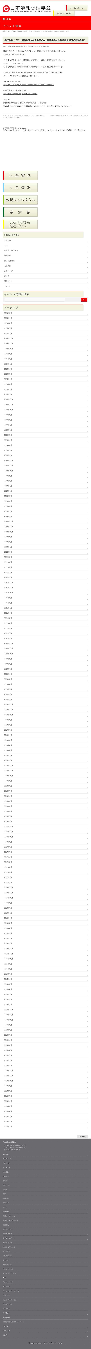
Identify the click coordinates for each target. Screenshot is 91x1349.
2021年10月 (8, 593)
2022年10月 (8, 532)
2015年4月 (8, 989)
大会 (6, 245)
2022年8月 (8, 542)
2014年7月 (8, 1035)
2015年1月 (8, 1004)
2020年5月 (8, 679)
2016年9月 (8, 903)
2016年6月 (8, 918)
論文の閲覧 (6, 1251)
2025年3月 (8, 384)
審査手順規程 (7, 1264)
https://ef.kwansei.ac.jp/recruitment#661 (20, 94)
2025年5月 (8, 374)
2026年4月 (8, 318)
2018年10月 (8, 776)
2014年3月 (8, 1055)
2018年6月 (8, 796)
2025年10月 (8, 349)
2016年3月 (8, 933)
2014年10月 (8, 1020)
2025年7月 (8, 364)
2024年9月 (8, 415)
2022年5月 (8, 557)
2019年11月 (8, 710)
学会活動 (7, 256)
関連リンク (8, 281)
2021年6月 (8, 613)
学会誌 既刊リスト (9, 1247)
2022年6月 (8, 552)
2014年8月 (8, 1030)
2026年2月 (8, 328)
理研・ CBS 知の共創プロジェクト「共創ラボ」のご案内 (69, 115)
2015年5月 (8, 984)
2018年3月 (8, 811)
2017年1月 (8, 882)
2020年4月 (8, 684)
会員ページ (8, 271)
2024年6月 (8, 430)
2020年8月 (8, 664)
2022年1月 (8, 577)
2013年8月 (8, 1091)
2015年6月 (8, 979)
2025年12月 (8, 338)
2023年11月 (8, 466)
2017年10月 (8, 837)
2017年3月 (8, 872)
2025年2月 (8, 389)
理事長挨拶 (6, 1163)
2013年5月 (8, 1106)
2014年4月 (8, 1050)
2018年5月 (8, 801)
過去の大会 (6, 1286)
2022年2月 (8, 572)
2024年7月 (8, 425)
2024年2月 (8, 450)
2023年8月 (8, 481)
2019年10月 (8, 715)
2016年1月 (8, 943)
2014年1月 (8, 1065)
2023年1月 (8, 516)
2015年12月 (8, 949)
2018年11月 (8, 771)
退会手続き (6, 1309)
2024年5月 (8, 435)
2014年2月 (8, 1060)
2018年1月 (8, 821)
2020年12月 (8, 643)
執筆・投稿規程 (8, 1242)
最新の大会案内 (8, 1282)
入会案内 (7, 266)
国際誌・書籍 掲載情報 (11, 1220)
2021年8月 (8, 603)
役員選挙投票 (7, 1304)
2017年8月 (8, 847)
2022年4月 (8, 562)
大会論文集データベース (11, 1291)
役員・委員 (6, 1185)
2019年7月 (8, 730)
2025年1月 (8, 394)
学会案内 (7, 240)
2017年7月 (8, 852)
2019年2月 (8, 755)
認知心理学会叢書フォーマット (13, 1322)
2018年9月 (8, 781)
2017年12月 (8, 826)
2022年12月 (8, 521)
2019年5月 (8, 740)
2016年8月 (8, 908)
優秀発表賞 (6, 1198)
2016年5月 (8, 923)
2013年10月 (8, 1081)
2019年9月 (8, 720)
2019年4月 (8, 745)
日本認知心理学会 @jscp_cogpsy (15, 128)
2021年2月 (8, 633)
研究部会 (6, 1225)
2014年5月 (8, 1045)
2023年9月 (8, 476)
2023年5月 (8, 496)
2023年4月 (8, 501)
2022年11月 (8, 527)
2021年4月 (8, 623)
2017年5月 (8, 862)
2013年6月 (8, 1101)
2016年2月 (8, 938)
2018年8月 (8, 786)
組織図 (5, 1181)
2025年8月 (8, 359)
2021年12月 (8, 582)
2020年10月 (8, 654)
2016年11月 (8, 893)
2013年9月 (8, 1086)
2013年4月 (8, 1111)
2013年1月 (8, 1127)
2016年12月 (8, 888)
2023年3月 (8, 506)
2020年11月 (8, 648)
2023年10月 (8, 471)
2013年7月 (8, 1096)
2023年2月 (8, 511)
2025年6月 (8, 369)
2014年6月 (8, 1040)
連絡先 (6, 276)
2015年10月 (8, 959)
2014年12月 (8, 1010)
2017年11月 (8, 832)
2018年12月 (8, 765)
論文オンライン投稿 (10, 1273)
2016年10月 (8, 898)
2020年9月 (8, 659)
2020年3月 (8, 689)
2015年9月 (8, 964)
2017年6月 (8, 857)
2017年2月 (8, 877)
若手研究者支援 (8, 1229)
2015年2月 (8, 999)
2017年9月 (8, 842)
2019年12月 (8, 704)
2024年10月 (8, 410)
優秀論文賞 (6, 1202)
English (7, 286)
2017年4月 (8, 867)
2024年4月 (8, 440)
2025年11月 (8, 343)
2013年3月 (8, 1116)
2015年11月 (8, 954)
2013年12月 (8, 1071)
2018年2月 (8, 816)
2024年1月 (8, 455)
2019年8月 (8, 725)
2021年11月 (8, 587)
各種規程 (6, 1176)
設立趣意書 (6, 1167)
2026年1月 (8, 333)
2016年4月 (8, 928)
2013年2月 (8, 1121)
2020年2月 (8, 694)
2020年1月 (8, 699)
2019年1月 (8, 760)
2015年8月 (8, 969)
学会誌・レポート (11, 250)
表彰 (4, 1194)
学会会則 (6, 1172)
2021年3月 (8, 628)
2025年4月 (8, 379)
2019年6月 (8, 735)
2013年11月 (8, 1076)
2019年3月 (8, 750)
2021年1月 (8, 638)
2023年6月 (8, 491)
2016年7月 (8, 913)
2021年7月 (8, 608)
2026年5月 (8, 313)
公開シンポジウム (9, 1216)
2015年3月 (8, 994)
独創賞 (5, 1207)
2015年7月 (8, 974)
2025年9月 (8, 354)
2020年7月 (8, 669)
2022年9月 (8, 537)
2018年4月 (8, 806)
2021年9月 (8, 598)
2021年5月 (8, 618)
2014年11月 (8, 1015)
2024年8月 (8, 420)
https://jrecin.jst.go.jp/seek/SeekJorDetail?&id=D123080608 (28, 85)
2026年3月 (8, 323)
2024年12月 (8, 399)
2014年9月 (8, 1025)
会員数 (5, 1189)
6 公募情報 (46, 46)
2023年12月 (8, 460)
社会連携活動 (9, 261)
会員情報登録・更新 (10, 1300)
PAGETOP (82, 1136)
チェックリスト (8, 1269)
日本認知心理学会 (42, 1343)
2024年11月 (8, 405)
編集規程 (6, 1260)
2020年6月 (8, 674)
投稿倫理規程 (7, 1256)
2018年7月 (8, 791)
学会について (7, 1159)
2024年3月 (8, 445)
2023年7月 (8, 486)
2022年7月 (8, 547)
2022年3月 (8, 567)
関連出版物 (6, 1317)
